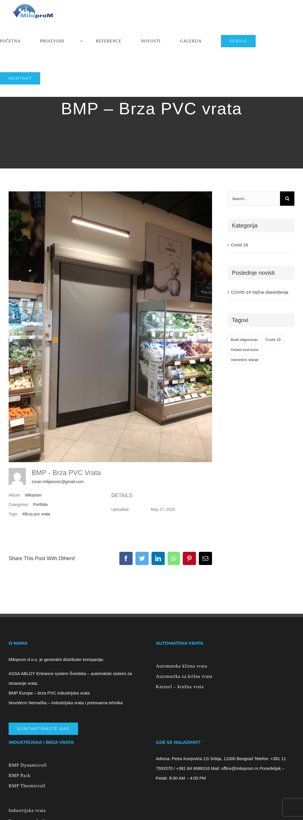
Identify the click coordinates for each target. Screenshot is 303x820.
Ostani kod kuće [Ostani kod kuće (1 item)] (245, 350)
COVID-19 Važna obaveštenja (259, 292)
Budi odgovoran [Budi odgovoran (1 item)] (244, 340)
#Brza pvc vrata (36, 514)
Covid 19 (239, 244)
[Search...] (254, 198)
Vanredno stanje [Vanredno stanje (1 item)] (245, 360)
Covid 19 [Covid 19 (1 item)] (273, 340)
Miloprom (33, 495)
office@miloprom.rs (239, 768)
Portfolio (40, 504)
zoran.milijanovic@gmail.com (58, 481)
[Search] (287, 198)
